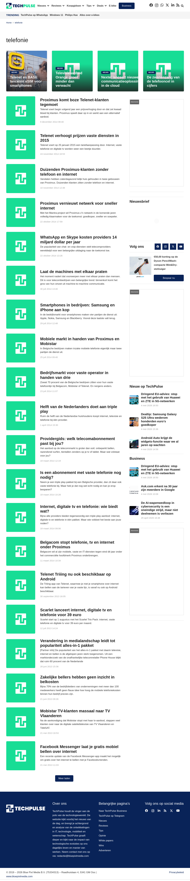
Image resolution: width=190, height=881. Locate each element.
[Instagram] (156, 5)
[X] (167, 5)
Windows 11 (57, 15)
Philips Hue (71, 15)
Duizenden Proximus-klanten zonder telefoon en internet (74, 172)
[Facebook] (151, 5)
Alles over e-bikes (89, 15)
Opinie (102, 835)
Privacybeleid (176, 872)
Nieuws (103, 820)
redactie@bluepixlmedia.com (73, 856)
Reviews (103, 825)
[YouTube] (181, 246)
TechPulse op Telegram (111, 815)
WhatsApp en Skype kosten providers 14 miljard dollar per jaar (78, 239)
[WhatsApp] (162, 5)
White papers (106, 840)
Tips (101, 830)
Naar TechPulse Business (113, 811)
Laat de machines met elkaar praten (73, 271)
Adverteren (105, 850)
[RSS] (177, 5)
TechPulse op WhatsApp (35, 15)
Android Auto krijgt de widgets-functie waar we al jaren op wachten (160, 441)
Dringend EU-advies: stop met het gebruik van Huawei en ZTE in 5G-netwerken (160, 397)
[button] (47, 5)
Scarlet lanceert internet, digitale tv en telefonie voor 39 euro (76, 612)
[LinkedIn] (172, 5)
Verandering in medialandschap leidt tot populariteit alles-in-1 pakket (77, 643)
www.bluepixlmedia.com (19, 876)
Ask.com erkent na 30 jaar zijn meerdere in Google (159, 488)
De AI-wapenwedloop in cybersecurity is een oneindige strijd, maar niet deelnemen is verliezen (159, 508)
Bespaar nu (169, 278)
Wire (101, 845)
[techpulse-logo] (20, 6)
